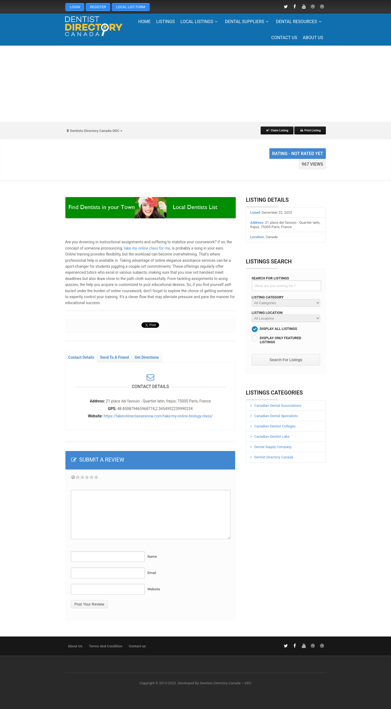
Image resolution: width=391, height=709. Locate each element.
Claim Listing (277, 130)
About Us (313, 37)
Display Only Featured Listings (280, 340)
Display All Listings (278, 329)
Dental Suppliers (247, 21)
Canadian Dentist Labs (272, 436)
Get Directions (147, 357)
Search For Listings (270, 278)
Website (153, 589)
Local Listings (200, 21)
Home (144, 21)
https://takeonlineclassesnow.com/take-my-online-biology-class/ (158, 416)
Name (152, 556)
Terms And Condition (105, 646)
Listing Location (267, 313)
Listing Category (268, 297)
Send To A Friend (114, 357)
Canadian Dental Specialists (276, 416)
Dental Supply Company (273, 447)
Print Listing (310, 130)
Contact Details (81, 357)
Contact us (284, 37)
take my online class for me (147, 248)
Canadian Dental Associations (277, 406)
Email (151, 573)
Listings (165, 21)
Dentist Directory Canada (274, 457)
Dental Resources (299, 21)
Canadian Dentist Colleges (275, 426)
